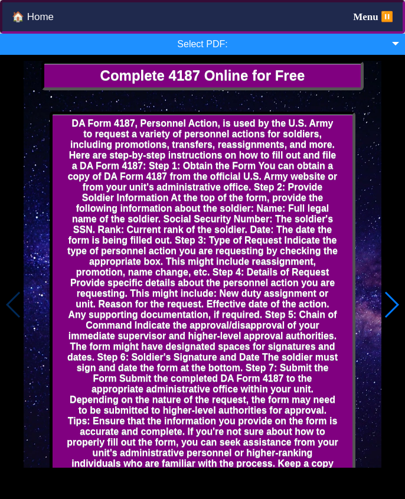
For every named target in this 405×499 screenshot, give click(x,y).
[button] (391, 305)
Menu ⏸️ (373, 16)
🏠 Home (33, 16)
